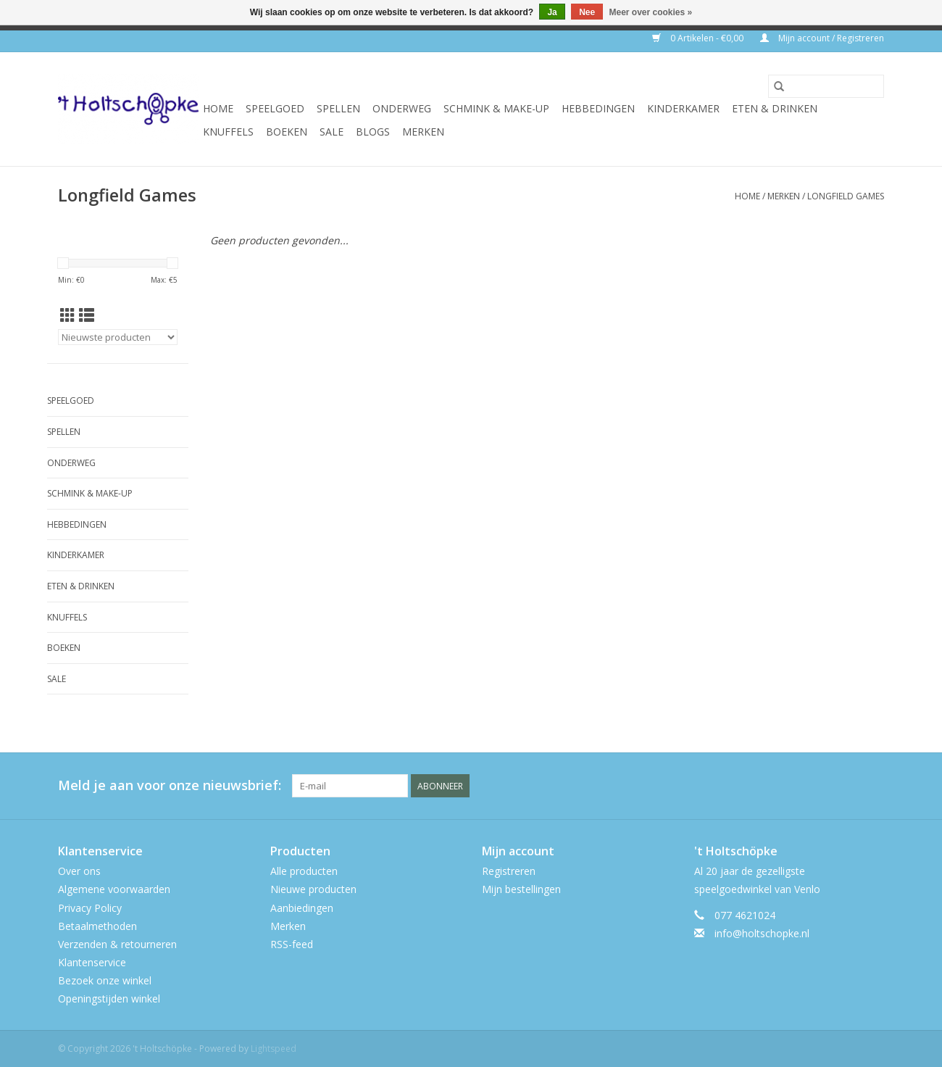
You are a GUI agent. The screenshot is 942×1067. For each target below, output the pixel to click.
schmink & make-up (496, 108)
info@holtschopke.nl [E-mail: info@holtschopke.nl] (761, 933)
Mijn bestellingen (521, 889)
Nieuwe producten (313, 889)
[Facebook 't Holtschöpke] (820, 785)
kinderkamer (683, 108)
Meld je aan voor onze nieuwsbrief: (169, 785)
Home (218, 108)
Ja (552, 12)
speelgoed (275, 108)
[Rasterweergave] (67, 315)
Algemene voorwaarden (114, 889)
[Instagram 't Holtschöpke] (872, 785)
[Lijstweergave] (86, 315)
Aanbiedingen (301, 908)
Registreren (508, 871)
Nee (587, 12)
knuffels (228, 131)
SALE (331, 131)
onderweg (401, 108)
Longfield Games (845, 196)
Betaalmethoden (97, 926)
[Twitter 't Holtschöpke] (846, 785)
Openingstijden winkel (109, 998)
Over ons (79, 871)
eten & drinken (774, 108)
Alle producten (304, 871)
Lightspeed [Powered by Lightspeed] (273, 1048)
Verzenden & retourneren (117, 944)
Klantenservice (92, 962)
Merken (423, 131)
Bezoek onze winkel (104, 980)
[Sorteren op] (118, 337)
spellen (338, 108)
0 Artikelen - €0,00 (699, 38)
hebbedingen (598, 108)
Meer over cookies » (651, 12)
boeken (286, 131)
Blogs (373, 131)
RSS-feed (291, 944)
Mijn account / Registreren (822, 38)
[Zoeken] (826, 86)
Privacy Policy (90, 908)
